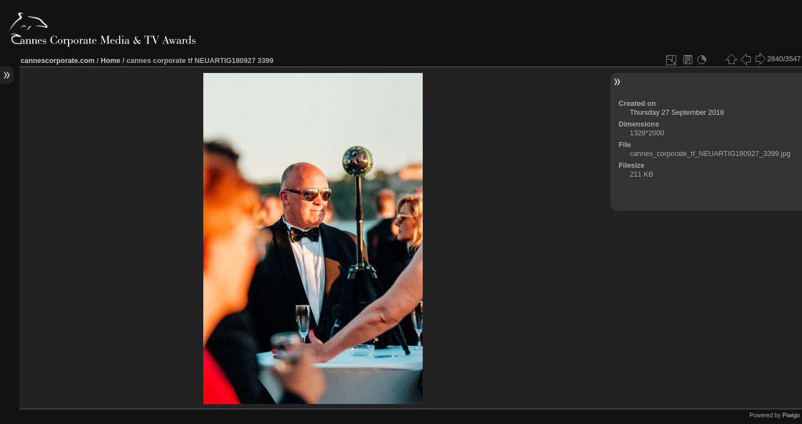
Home (111, 60)
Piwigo (791, 415)
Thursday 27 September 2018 (677, 112)
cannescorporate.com (58, 60)
